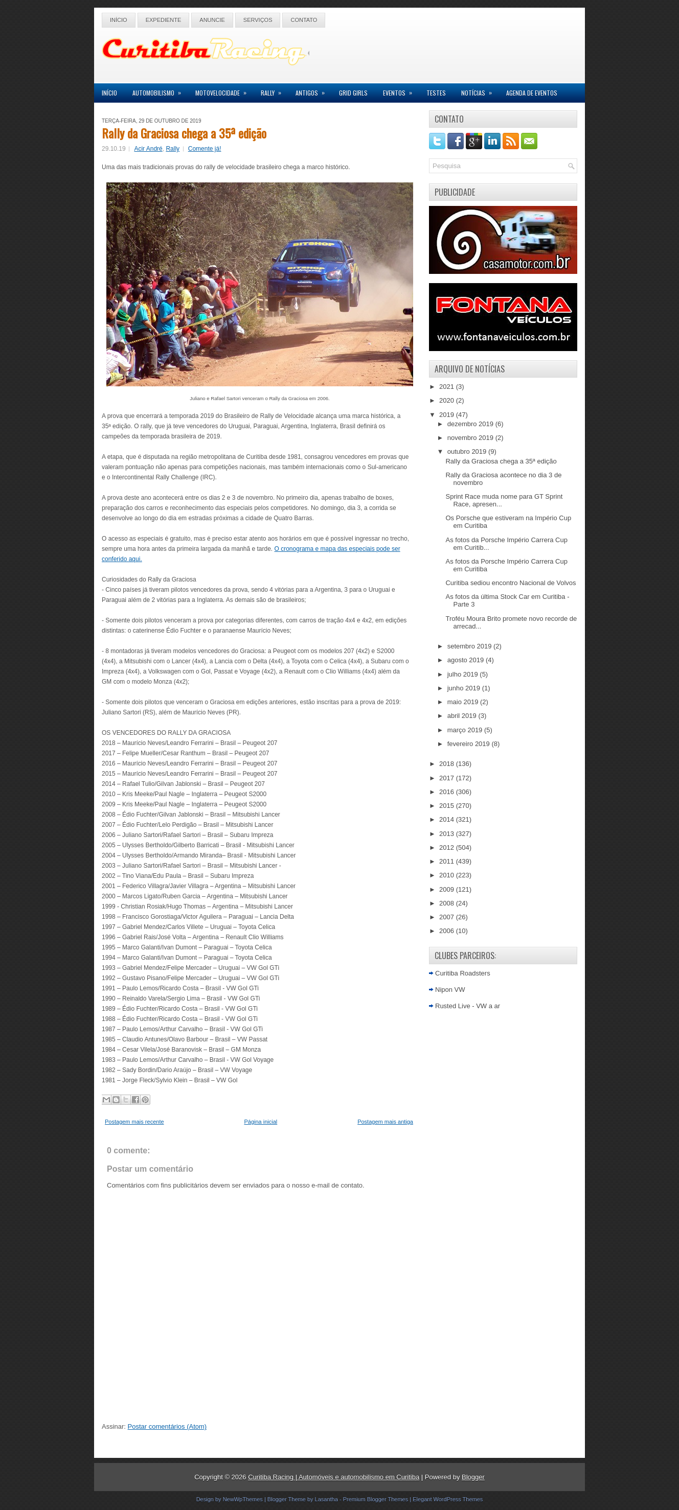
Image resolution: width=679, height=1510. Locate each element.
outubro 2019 (467, 451)
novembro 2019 (471, 438)
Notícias (480, 90)
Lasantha (326, 1499)
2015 (447, 805)
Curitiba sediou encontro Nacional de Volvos (510, 583)
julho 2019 (463, 674)
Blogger (473, 1477)
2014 (447, 819)
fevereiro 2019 (469, 744)
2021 (447, 386)
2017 (447, 778)
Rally (274, 90)
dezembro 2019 (471, 424)
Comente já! (204, 148)
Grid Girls (353, 92)
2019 (447, 415)
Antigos (313, 90)
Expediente (164, 20)
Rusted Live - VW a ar (467, 1006)
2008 (447, 903)
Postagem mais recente (134, 1122)
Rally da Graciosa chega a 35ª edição (184, 133)
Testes (436, 92)
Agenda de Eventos (531, 92)
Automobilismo (160, 90)
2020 (447, 400)
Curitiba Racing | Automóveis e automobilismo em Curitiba (333, 1477)
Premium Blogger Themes (376, 1499)
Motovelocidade (224, 90)
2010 (447, 875)
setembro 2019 (470, 646)
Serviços (258, 20)
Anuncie (212, 20)
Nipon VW (450, 989)
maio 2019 (463, 702)
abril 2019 (463, 715)
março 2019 (465, 730)
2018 (447, 764)
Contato (303, 20)
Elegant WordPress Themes (448, 1499)
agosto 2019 (466, 660)
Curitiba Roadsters (462, 973)
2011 (447, 861)
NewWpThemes (243, 1499)
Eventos (401, 90)
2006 (447, 931)
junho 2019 (464, 688)
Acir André (148, 148)
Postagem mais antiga (385, 1122)
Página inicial (260, 1122)
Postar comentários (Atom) (167, 1426)
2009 (447, 889)
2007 (447, 917)
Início (118, 20)
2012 (447, 847)
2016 (447, 792)
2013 (447, 834)
